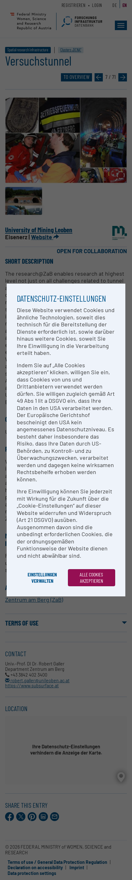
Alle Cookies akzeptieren (91, 577)
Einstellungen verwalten (42, 577)
